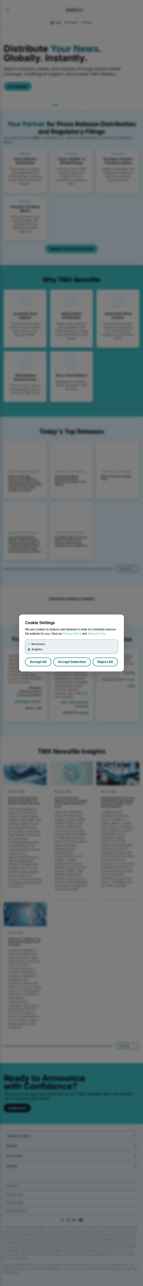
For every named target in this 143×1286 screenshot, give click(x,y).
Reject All (105, 662)
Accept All (38, 662)
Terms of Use (96, 633)
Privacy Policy (72, 633)
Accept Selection (72, 662)
